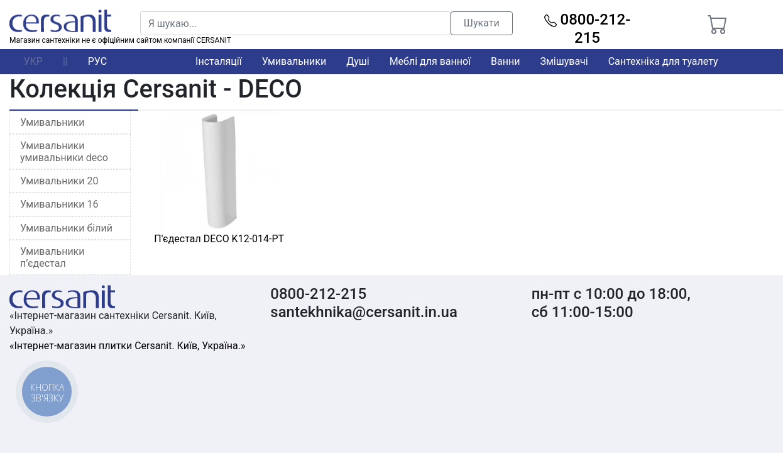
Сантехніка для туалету (663, 61)
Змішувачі (564, 61)
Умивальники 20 (59, 181)
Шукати (482, 23)
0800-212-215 (587, 29)
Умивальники (294, 61)
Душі (357, 61)
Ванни (505, 61)
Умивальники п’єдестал (52, 257)
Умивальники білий (66, 228)
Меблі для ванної (430, 61)
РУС (97, 61)
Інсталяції (218, 61)
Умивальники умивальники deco (64, 152)
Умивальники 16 (59, 204)
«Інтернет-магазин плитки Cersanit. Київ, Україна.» (127, 346)
